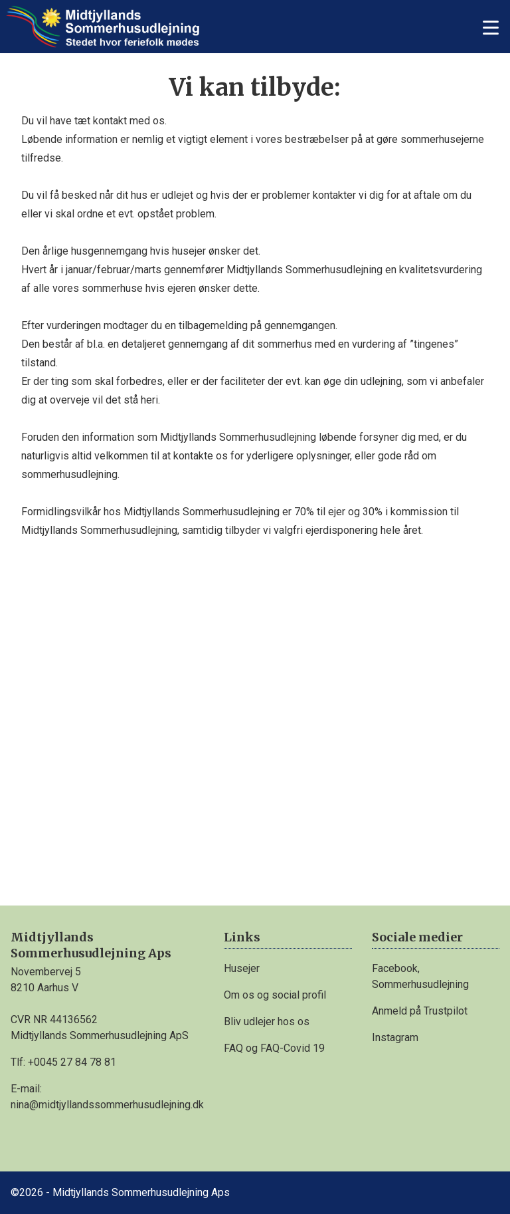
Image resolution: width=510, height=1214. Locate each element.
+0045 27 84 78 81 (72, 1062)
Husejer (242, 968)
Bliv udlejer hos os (266, 1021)
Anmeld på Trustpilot (420, 1011)
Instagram (395, 1037)
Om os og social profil (275, 995)
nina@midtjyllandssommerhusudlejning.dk (107, 1104)
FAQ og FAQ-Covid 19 (274, 1048)
